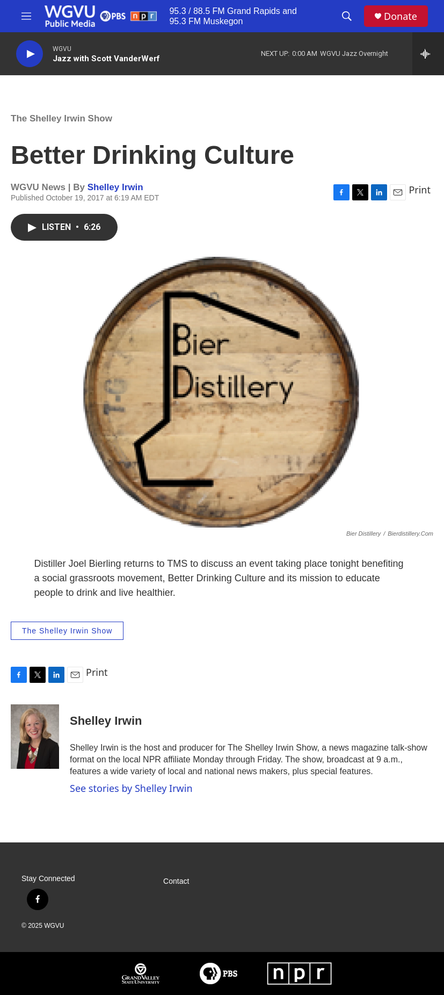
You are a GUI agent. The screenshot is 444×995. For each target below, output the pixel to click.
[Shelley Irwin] (35, 736)
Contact (176, 881)
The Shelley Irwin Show (61, 118)
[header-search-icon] (347, 16)
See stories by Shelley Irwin (131, 788)
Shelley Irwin (115, 187)
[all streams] (428, 53)
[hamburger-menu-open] (26, 16)
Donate (400, 16)
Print (420, 189)
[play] (29, 54)
